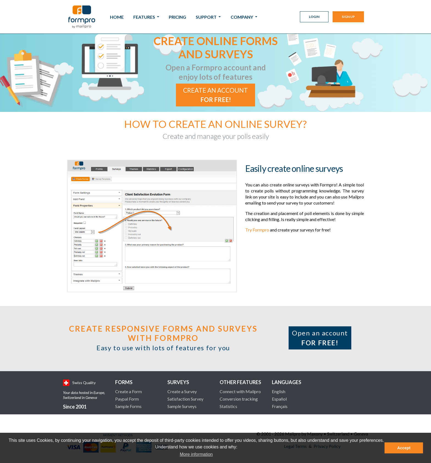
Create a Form (128, 391)
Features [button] (144, 17)
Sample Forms (128, 406)
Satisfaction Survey (185, 398)
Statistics (228, 406)
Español (279, 398)
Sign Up (348, 17)
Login (314, 17)
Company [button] (242, 17)
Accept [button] (403, 448)
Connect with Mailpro (240, 391)
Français (280, 406)
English (278, 391)
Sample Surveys (182, 406)
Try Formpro (257, 229)
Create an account (215, 95)
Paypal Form (127, 398)
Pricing (177, 17)
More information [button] (196, 454)
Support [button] (206, 17)
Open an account (320, 338)
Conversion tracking (239, 398)
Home (117, 17)
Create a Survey (182, 391)
